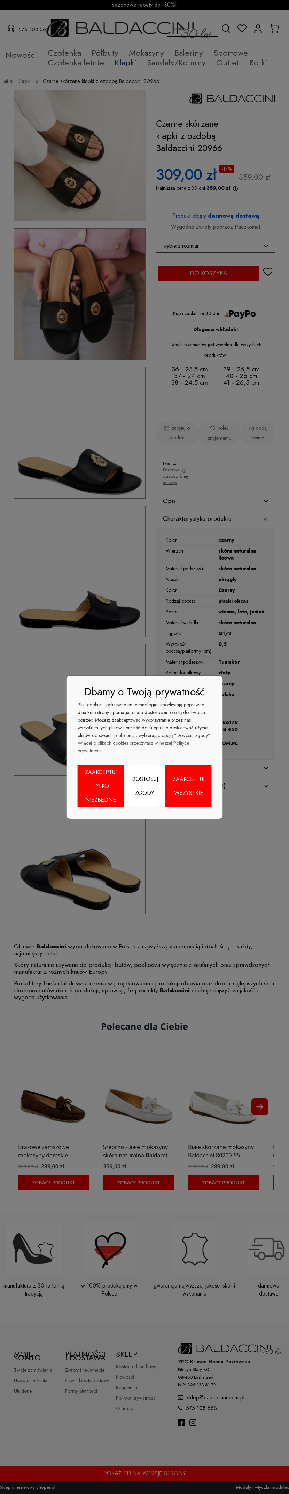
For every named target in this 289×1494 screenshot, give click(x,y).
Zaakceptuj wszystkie (188, 786)
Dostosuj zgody (144, 786)
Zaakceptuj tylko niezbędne (101, 786)
